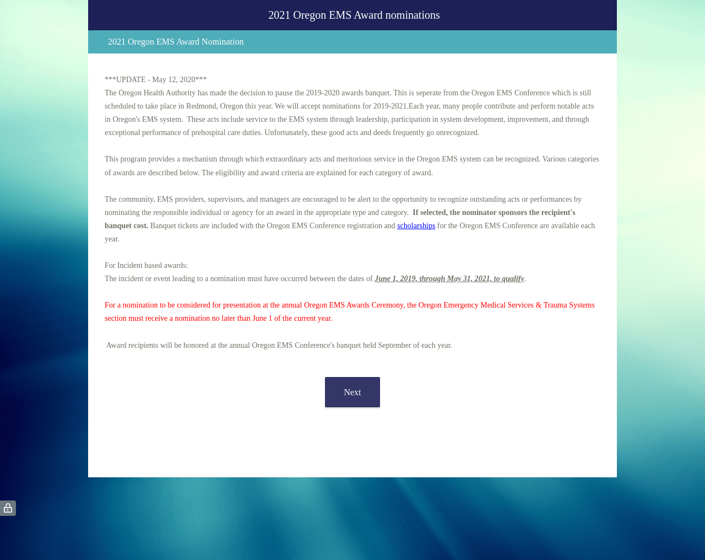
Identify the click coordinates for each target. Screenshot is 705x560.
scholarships (416, 226)
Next (352, 392)
